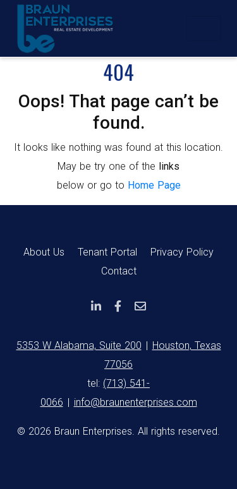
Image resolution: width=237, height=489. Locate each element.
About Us (43, 252)
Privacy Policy (182, 252)
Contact (119, 271)
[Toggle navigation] (203, 28)
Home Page (154, 185)
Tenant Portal (107, 252)
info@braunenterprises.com (135, 402)
